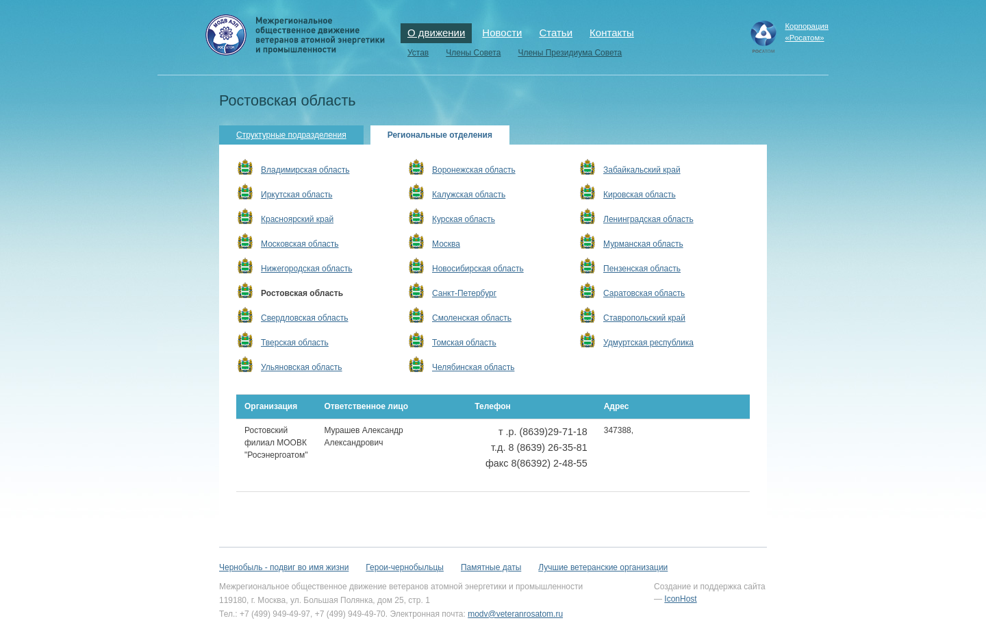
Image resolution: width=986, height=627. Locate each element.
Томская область (464, 342)
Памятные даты (491, 567)
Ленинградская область (648, 219)
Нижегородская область (306, 268)
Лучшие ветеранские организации (603, 567)
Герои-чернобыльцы (405, 567)
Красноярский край (297, 219)
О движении (436, 32)
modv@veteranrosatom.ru (515, 614)
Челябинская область (473, 367)
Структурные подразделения (291, 135)
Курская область (463, 219)
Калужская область (468, 194)
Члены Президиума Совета (570, 53)
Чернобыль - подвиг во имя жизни (284, 567)
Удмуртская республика (648, 342)
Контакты (612, 32)
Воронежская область (474, 170)
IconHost (680, 599)
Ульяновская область (301, 367)
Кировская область (639, 194)
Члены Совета (473, 53)
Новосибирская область (478, 268)
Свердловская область (304, 318)
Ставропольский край (644, 318)
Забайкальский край (642, 170)
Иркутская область (297, 194)
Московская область (300, 244)
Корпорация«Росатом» (807, 32)
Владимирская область (305, 170)
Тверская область (295, 342)
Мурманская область (643, 244)
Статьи (555, 32)
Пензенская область (642, 268)
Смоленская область (471, 318)
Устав (418, 53)
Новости (502, 32)
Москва (446, 244)
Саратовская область (644, 293)
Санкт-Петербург (464, 293)
